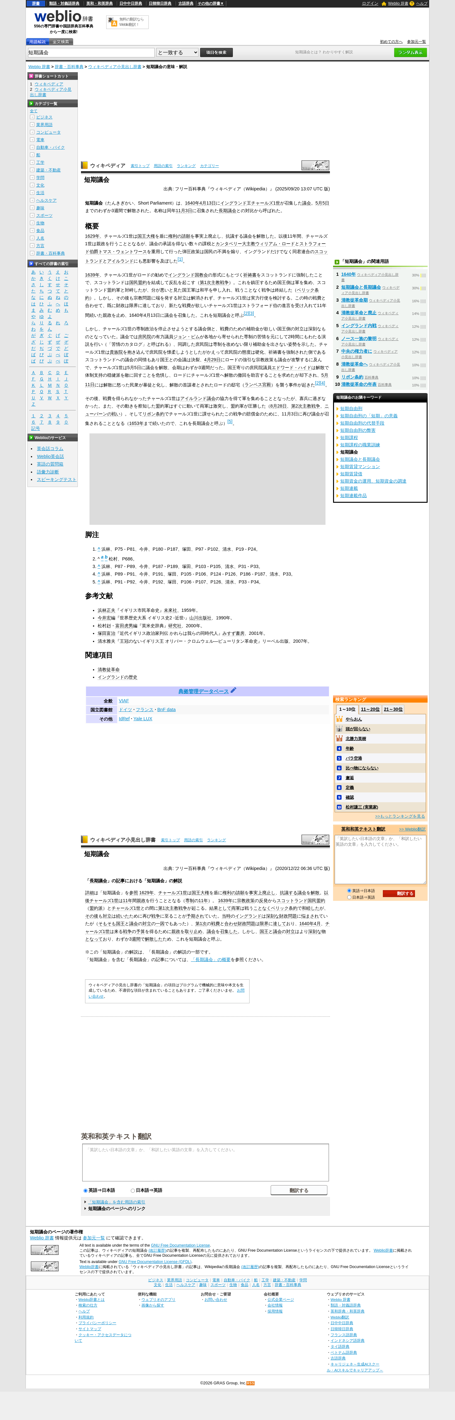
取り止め (193, 931)
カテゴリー (209, 166)
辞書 (36, 3)
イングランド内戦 (359, 325)
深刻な (272, 916)
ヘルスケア (46, 200)
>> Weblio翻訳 (412, 829)
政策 (250, 900)
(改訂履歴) (157, 1250)
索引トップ (140, 166)
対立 (107, 916)
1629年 (92, 236)
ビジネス (44, 117)
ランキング (186, 166)
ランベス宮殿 (258, 384)
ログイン (370, 3)
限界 (264, 923)
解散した (154, 939)
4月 (317, 923)
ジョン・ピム (186, 336)
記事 (120, 880)
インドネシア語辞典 (348, 1340)
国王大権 (146, 236)
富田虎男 (124, 625)
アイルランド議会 (198, 398)
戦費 (215, 923)
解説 (177, 880)
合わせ (231, 923)
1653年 (136, 423)
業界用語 (44, 124)
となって (94, 939)
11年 (127, 900)
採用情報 (275, 1311)
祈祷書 (249, 274)
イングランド (233, 203)
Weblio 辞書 (398, 3)
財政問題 (288, 916)
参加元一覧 (416, 41)
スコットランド (292, 900)
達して (279, 923)
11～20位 (370, 709)
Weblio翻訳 (340, 1317)
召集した (229, 931)
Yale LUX (143, 718)
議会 (306, 203)
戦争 (155, 916)
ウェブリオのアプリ (158, 1299)
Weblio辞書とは (91, 1299)
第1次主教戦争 (214, 282)
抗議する (288, 892)
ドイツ (125, 709)
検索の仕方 (87, 1305)
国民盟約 (138, 282)
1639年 (92, 274)
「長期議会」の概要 (211, 959)
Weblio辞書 (383, 1250)
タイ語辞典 (340, 1346)
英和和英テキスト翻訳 (116, 1136)
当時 (226, 916)
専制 (189, 900)
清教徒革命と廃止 (359, 312)
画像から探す (152, 1305)
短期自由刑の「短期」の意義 (369, 415)
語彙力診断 (48, 471)
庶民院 (144, 336)
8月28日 (278, 406)
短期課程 (349, 437)
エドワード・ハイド (291, 367)
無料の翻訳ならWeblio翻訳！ (131, 22)
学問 (40, 177)
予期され (195, 916)
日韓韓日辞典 (160, 3)
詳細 (89, 892)
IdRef (124, 718)
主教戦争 (178, 908)
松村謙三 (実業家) (362, 807)
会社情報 (275, 1305)
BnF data (166, 709)
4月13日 (207, 203)
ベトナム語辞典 (344, 1352)
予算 (140, 931)
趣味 (40, 208)
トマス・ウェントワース (122, 251)
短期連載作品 (353, 495)
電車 (40, 139)
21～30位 (393, 709)
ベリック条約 (284, 908)
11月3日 (184, 210)
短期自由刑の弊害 (358, 430)
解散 (315, 892)
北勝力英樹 (356, 738)
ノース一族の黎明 (359, 338)
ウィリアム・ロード (275, 243)
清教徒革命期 (354, 300)
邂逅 (350, 777)
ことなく (262, 908)
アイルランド (120, 261)
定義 (350, 787)
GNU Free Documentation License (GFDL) (154, 1262)
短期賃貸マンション (360, 466)
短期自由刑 (351, 408)
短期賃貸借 (351, 473)
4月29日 (212, 359)
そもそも (107, 923)
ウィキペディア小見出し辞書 (114, 66)
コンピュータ (48, 132)
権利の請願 (179, 236)
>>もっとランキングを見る (400, 816)
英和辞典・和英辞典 (348, 1311)
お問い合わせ (215, 1299)
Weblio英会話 (50, 456)
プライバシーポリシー (97, 1323)
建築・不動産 (48, 170)
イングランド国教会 (188, 274)
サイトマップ (89, 1329)
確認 (350, 797)
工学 (40, 162)
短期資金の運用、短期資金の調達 (373, 481)
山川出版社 (200, 617)
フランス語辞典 (344, 1335)
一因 (160, 923)
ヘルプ (422, 3)
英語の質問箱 (50, 464)
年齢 (350, 748)
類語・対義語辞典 (64, 3)
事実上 (255, 892)
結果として (220, 908)
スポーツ (44, 215)
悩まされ (310, 916)
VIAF (124, 700)
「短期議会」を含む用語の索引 (116, 1202)
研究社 (174, 625)
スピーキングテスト (57, 479)
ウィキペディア (107, 165)
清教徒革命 (109, 669)
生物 (40, 223)
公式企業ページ (281, 1299)
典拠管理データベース (203, 691)
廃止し (268, 892)
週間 (136, 939)
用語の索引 (163, 166)
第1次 (164, 908)
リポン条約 (153, 413)
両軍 (235, 908)
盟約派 (96, 908)
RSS (251, 1383)
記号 (35, 429)
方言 (40, 245)
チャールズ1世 (265, 203)
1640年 (192, 203)
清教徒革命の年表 (359, 384)
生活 (40, 192)
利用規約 (86, 1317)
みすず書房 (233, 633)
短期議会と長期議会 (361, 287)
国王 (120, 923)
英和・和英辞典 (99, 3)
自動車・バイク (50, 147)
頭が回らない (358, 729)
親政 (141, 900)
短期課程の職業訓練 (360, 444)
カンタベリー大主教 (235, 243)
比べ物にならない (362, 768)
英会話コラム (50, 448)
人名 (40, 238)
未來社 (170, 610)
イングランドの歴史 (117, 677)
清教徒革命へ (354, 364)
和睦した (311, 908)
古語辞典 (185, 3)
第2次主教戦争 (305, 406)
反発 (263, 900)
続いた (122, 916)
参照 (133, 892)
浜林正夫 (106, 610)
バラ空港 (354, 758)
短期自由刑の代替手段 (362, 423)
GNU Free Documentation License (180, 1245)
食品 (40, 230)
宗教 (241, 900)
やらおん (354, 719)
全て (33, 111)
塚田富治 (106, 633)
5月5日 (322, 203)
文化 (40, 185)
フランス (144, 709)
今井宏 (104, 617)
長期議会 (227, 210)
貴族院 (116, 352)
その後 (91, 916)
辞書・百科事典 (69, 66)
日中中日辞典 (130, 3)
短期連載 (349, 488)
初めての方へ (391, 41)
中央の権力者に (356, 351)
